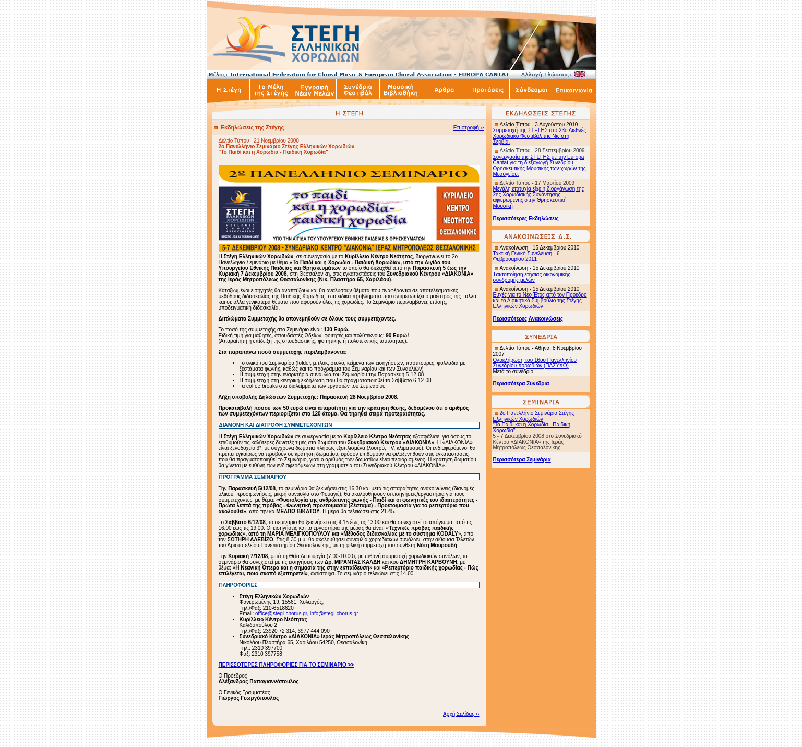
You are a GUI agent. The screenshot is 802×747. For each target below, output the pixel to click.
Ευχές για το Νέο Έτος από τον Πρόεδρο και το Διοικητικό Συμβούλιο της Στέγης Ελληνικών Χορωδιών (540, 300)
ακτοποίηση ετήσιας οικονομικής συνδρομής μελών (532, 277)
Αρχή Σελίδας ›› (461, 714)
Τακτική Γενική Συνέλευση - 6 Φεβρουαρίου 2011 (526, 256)
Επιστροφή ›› (468, 128)
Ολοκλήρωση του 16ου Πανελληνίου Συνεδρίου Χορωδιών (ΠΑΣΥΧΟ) (535, 363)
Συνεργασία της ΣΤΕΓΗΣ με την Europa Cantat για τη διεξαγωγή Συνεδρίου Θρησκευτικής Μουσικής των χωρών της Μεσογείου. (539, 165)
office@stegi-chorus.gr (281, 613)
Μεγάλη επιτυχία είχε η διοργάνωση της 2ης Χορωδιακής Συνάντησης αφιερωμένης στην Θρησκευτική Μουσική (538, 197)
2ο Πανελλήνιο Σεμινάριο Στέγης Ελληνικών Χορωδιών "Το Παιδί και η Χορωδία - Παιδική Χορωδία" (533, 421)
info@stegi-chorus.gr (334, 613)
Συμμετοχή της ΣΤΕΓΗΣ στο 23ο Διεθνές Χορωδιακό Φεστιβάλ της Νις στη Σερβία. (539, 136)
